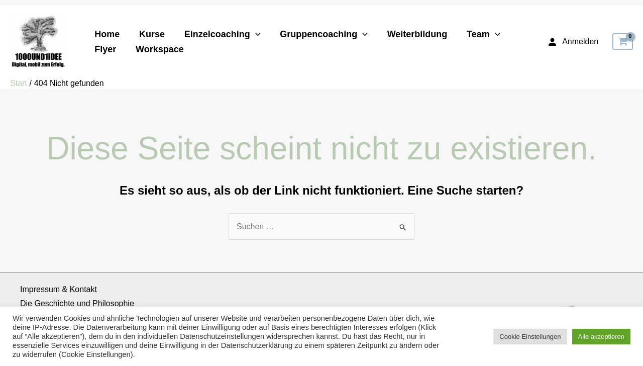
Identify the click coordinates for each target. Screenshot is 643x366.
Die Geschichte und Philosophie (77, 303)
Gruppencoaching (319, 34)
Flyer (105, 49)
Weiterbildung (411, 34)
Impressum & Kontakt (58, 289)
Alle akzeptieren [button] (601, 336)
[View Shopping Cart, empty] (622, 41)
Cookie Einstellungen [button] (530, 336)
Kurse (150, 34)
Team (475, 34)
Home (106, 34)
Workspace (158, 49)
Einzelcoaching (219, 34)
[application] (252, 34)
